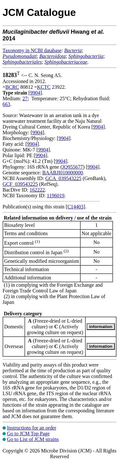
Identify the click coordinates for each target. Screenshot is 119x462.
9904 (35, 92)
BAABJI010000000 (62, 172)
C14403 (75, 206)
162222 (37, 189)
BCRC (12, 87)
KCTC (44, 87)
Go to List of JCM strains (33, 439)
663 (6, 104)
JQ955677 (72, 167)
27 (25, 98)
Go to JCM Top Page (28, 433)
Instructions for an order (31, 427)
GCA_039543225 (63, 178)
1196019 (55, 195)
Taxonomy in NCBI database (32, 50)
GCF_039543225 (20, 184)
